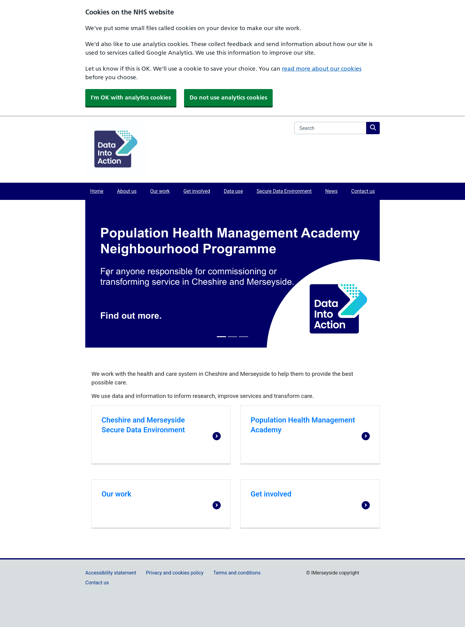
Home (96, 191)
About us (126, 191)
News (331, 191)
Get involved (196, 191)
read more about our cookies (321, 68)
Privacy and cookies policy (174, 573)
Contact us (363, 191)
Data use (233, 191)
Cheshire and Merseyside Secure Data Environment (143, 425)
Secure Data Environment (284, 191)
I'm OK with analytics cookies (131, 97)
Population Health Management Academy (303, 425)
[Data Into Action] (116, 149)
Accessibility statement (110, 573)
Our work (160, 191)
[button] (107, 274)
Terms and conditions (236, 573)
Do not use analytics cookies (228, 97)
